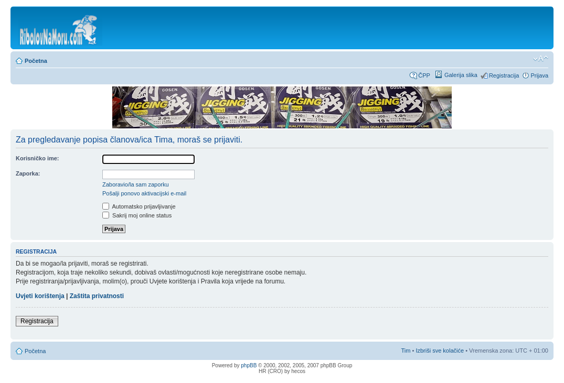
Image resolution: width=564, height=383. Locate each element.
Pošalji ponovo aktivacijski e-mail (144, 193)
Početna (36, 61)
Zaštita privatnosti (97, 296)
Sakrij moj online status (137, 215)
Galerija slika (460, 75)
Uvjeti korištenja (40, 296)
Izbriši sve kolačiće (440, 350)
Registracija (504, 75)
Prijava (539, 75)
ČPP (424, 75)
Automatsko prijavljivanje (139, 206)
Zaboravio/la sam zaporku (135, 184)
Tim (406, 350)
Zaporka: (28, 173)
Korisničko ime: (37, 158)
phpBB (249, 365)
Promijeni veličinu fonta (540, 58)
